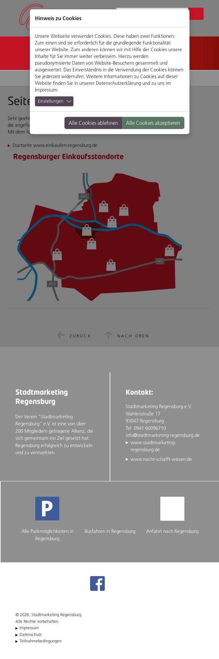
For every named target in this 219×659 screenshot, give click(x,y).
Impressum (46, 90)
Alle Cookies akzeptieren (153, 123)
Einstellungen (50, 101)
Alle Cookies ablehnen (93, 123)
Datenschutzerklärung (118, 83)
